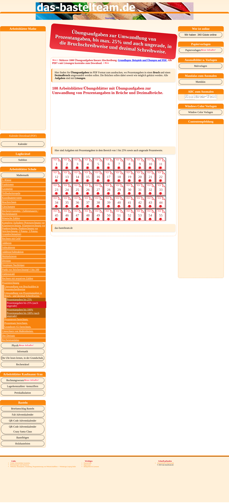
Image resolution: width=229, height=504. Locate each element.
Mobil (119, 18)
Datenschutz (87, 463)
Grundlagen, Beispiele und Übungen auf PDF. (142, 60)
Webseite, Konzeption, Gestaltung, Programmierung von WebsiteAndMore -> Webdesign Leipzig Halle (43, 466)
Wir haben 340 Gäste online (200, 34)
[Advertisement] (18, 78)
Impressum (87, 465)
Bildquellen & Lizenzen (91, 466)
